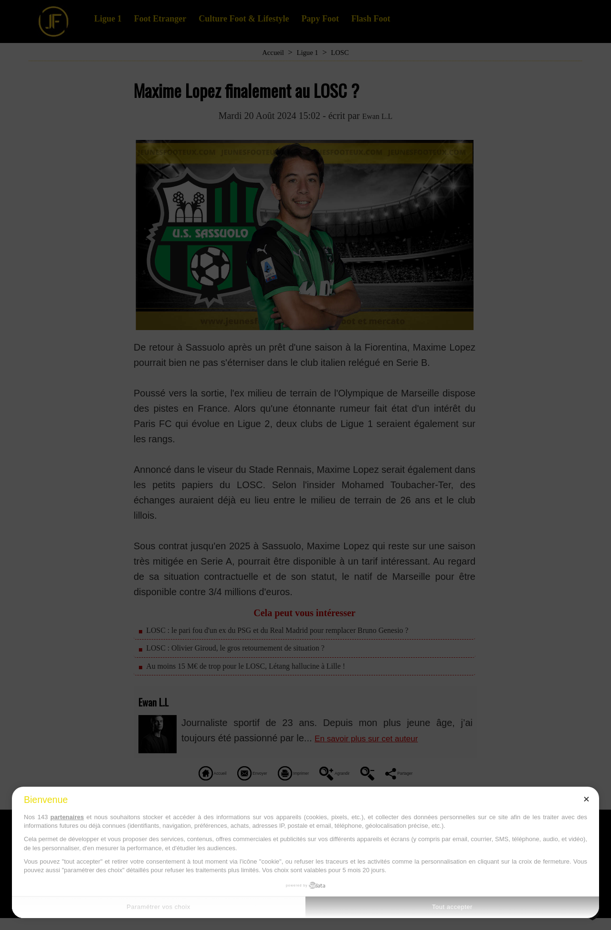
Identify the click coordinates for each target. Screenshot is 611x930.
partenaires (67, 817)
